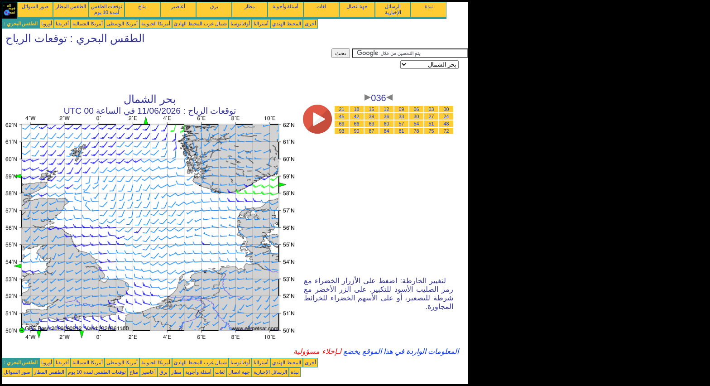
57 (401, 123)
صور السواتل (35, 6)
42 (357, 116)
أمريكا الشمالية (87, 23)
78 (416, 131)
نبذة (429, 6)
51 (431, 123)
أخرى (310, 23)
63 (371, 123)
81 (401, 131)
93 (342, 131)
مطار (250, 6)
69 (342, 123)
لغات (321, 6)
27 (431, 116)
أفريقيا (62, 23)
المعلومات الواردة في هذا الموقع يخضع (400, 351)
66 (357, 123)
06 (416, 109)
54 (416, 123)
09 (401, 109)
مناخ (142, 6)
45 (342, 116)
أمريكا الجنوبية (155, 23)
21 (342, 109)
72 (446, 131)
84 (386, 131)
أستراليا (261, 23)
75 (431, 131)
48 (446, 123)
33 (401, 116)
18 (357, 109)
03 (431, 109)
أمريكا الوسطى (122, 23)
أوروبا (46, 23)
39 (371, 116)
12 (386, 109)
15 (371, 109)
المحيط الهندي (286, 23)
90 (357, 131)
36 (386, 116)
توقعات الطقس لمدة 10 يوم (107, 9)
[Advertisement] (166, 68)
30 (416, 116)
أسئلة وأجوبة (286, 6)
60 (386, 123)
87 (371, 131)
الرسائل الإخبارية (393, 9)
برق (214, 6)
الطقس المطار (71, 6)
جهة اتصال (357, 6)
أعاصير (178, 6)
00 (446, 109)
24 (446, 116)
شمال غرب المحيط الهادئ (200, 23)
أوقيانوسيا (240, 23)
